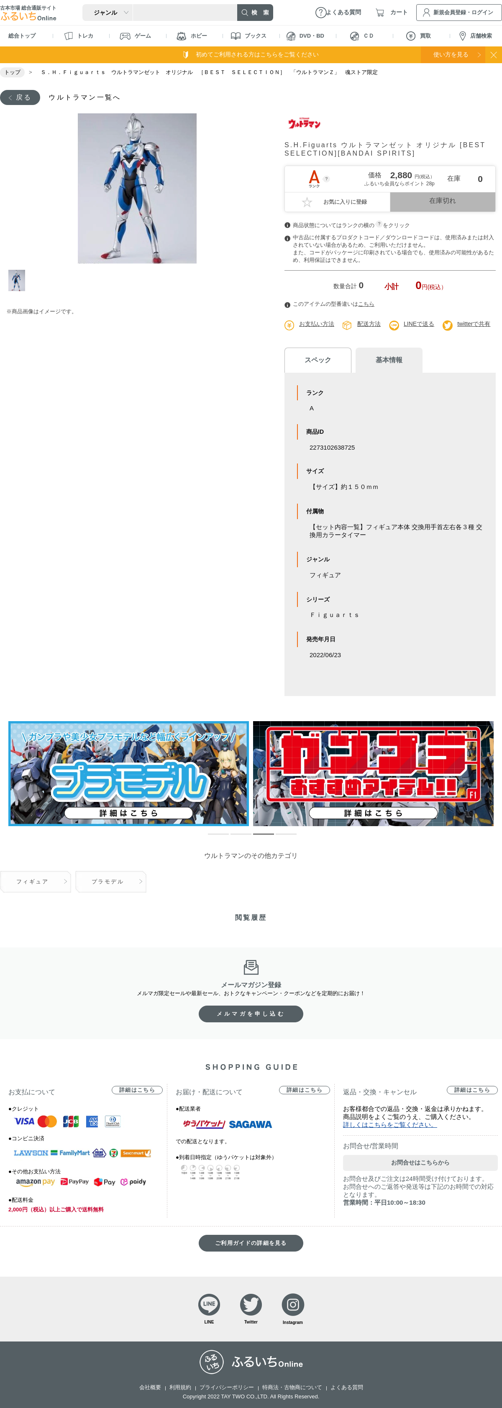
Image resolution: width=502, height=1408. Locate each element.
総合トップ (22, 36)
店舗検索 (475, 36)
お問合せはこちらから (420, 1162)
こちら (366, 304)
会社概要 (150, 1387)
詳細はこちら (137, 1090)
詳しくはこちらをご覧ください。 (390, 1124)
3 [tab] (257, 838)
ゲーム (135, 36)
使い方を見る (451, 54)
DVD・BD (305, 36)
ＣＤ (362, 36)
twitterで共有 (473, 323)
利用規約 (180, 1387)
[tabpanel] (137, 188)
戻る (24, 97)
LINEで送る (419, 323)
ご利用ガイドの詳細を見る (251, 1243)
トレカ (78, 36)
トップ (12, 72)
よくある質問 (346, 1387)
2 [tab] (235, 838)
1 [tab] (18, 280)
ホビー (192, 36)
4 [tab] (280, 838)
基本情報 (389, 360)
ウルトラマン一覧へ (85, 97)
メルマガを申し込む (251, 1014)
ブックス (248, 36)
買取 (418, 36)
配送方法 (369, 323)
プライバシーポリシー (227, 1387)
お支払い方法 (316, 323)
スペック (318, 360)
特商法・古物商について (292, 1387)
